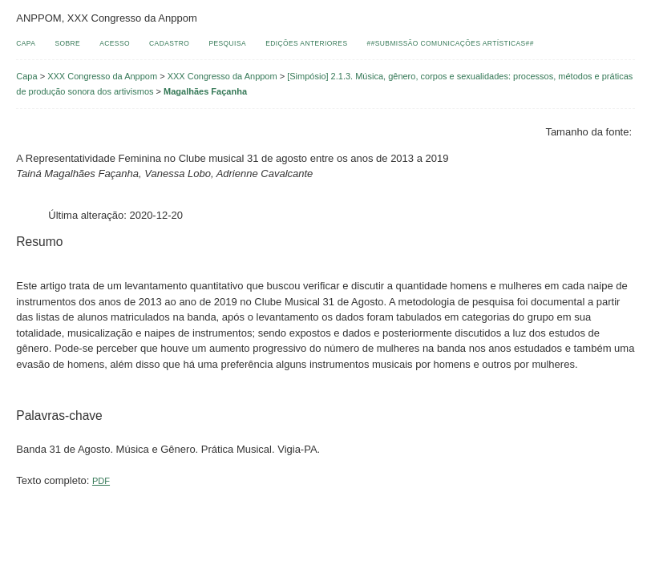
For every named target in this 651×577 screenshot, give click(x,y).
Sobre (67, 43)
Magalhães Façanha (205, 91)
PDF (101, 481)
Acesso (114, 43)
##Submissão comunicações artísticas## (450, 43)
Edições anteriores (306, 43)
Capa (25, 43)
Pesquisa (227, 43)
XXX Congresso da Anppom (102, 76)
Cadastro (169, 43)
